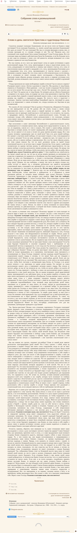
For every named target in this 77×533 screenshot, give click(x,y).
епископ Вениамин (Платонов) (37, 15)
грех (9, 96)
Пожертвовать (11, 9)
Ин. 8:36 (13, 489)
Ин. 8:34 (13, 484)
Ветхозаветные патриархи (15, 25)
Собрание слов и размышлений (38, 18)
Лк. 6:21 (67, 43)
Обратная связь (21, 516)
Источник (38, 21)
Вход (67, 10)
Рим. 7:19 (14, 486)
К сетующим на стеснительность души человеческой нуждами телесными (58, 27)
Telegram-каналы (17, 509)
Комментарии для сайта (12, 532)
